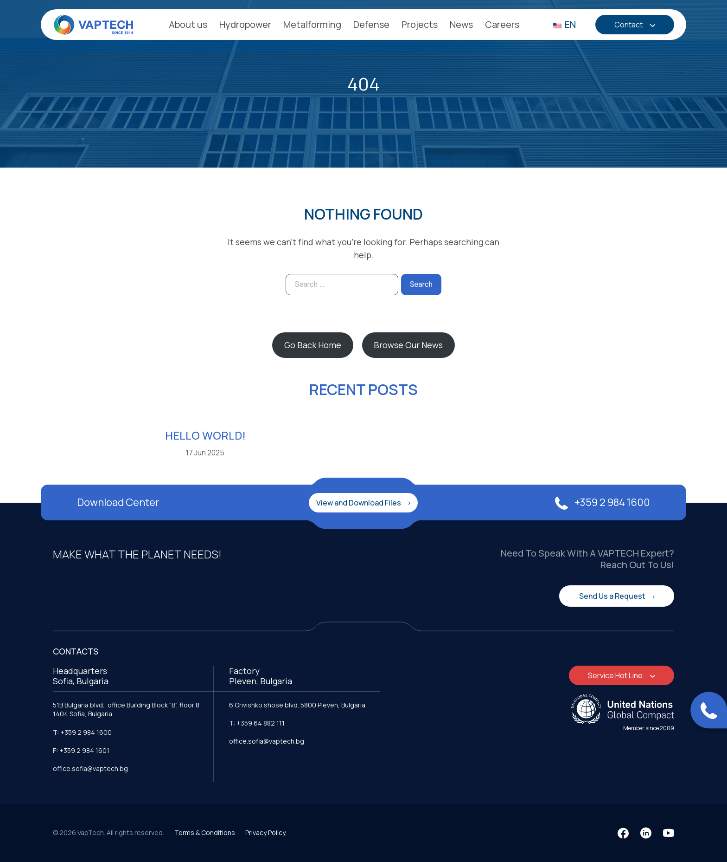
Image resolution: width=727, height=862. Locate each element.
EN (564, 24)
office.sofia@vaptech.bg (90, 768)
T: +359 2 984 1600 (82, 732)
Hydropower (245, 24)
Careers (502, 24)
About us (188, 24)
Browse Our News (408, 344)
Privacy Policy (265, 832)
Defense (371, 24)
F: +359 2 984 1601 (81, 750)
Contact (629, 24)
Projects (420, 24)
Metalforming (312, 24)
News (461, 24)
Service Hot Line (616, 675)
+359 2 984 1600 (602, 502)
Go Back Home (312, 344)
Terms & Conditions (204, 832)
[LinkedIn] (645, 833)
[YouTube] (668, 833)
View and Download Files (359, 503)
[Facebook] (623, 833)
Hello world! (205, 435)
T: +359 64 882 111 (257, 723)
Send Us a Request (613, 596)
